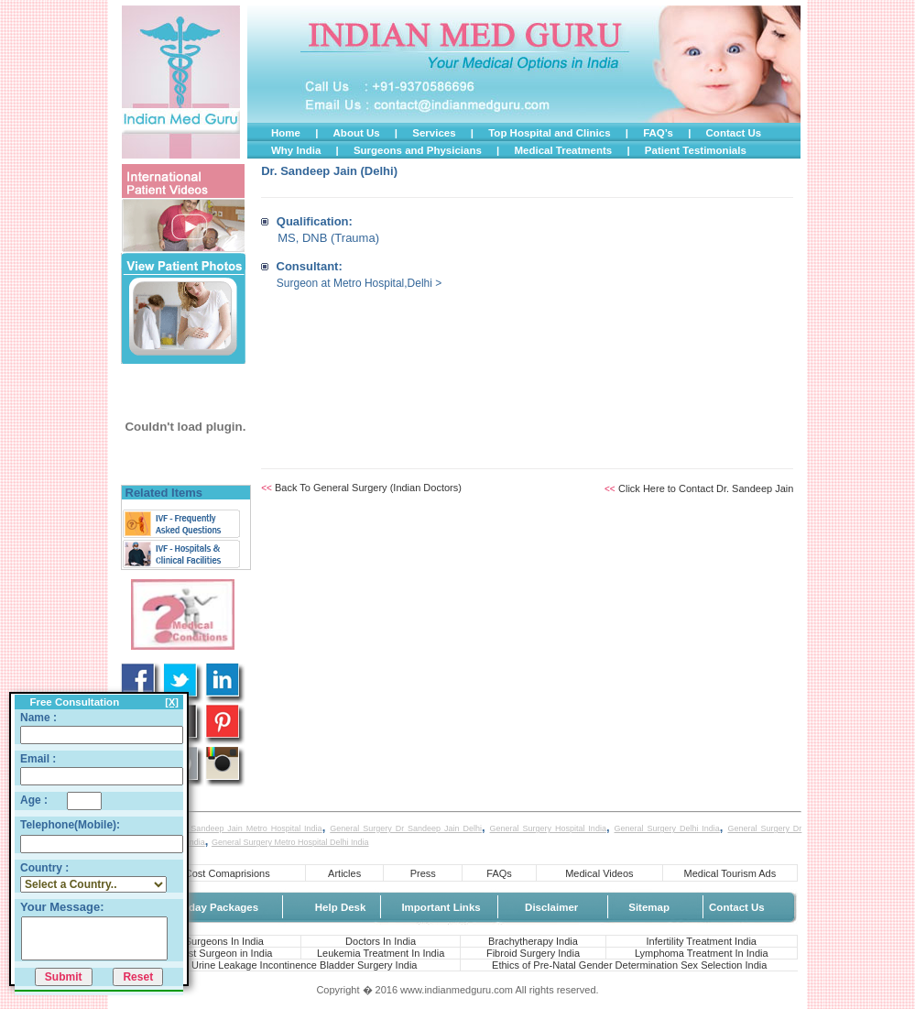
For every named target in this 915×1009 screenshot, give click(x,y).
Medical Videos (599, 873)
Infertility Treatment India (702, 941)
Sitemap (649, 907)
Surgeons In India (224, 941)
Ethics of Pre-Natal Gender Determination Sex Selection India (629, 965)
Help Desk (340, 907)
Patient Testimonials (695, 150)
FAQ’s (658, 132)
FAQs (499, 873)
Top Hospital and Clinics (549, 132)
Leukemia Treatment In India (380, 953)
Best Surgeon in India (224, 953)
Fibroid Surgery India (533, 953)
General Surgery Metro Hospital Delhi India (290, 842)
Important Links (440, 907)
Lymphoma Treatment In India (701, 953)
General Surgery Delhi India (667, 828)
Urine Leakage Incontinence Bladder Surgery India (304, 965)
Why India (296, 150)
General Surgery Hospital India (548, 828)
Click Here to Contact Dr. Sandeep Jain (705, 488)
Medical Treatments (563, 150)
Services (433, 132)
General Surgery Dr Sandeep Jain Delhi (406, 828)
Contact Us (734, 132)
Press (423, 873)
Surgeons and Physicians (418, 150)
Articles (344, 873)
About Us (356, 132)
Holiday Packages (213, 907)
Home (285, 132)
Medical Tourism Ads (730, 873)
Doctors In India (380, 941)
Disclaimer (551, 907)
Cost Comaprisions (227, 873)
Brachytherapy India (533, 941)
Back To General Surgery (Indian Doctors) (368, 487)
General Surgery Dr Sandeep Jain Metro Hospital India (218, 828)
